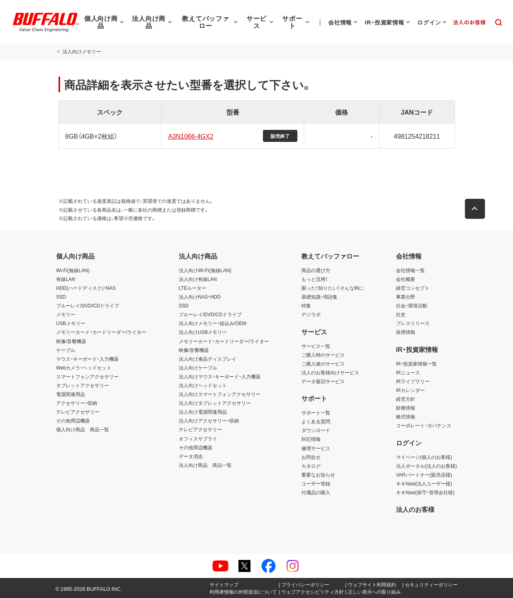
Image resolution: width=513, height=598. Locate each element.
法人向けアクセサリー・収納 (209, 420)
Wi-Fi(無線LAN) (72, 270)
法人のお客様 (415, 509)
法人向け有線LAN (198, 279)
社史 (401, 314)
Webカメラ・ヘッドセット (83, 367)
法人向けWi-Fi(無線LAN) (205, 270)
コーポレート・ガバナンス (423, 425)
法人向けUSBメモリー (203, 331)
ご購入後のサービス (323, 363)
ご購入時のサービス (323, 354)
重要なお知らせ (318, 474)
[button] (477, 209)
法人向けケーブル (198, 367)
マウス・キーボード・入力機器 (87, 358)
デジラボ (311, 314)
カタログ (311, 465)
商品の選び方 (315, 270)
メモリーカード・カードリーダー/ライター (101, 331)
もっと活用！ (314, 279)
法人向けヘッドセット (203, 385)
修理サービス (315, 448)
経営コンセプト (413, 287)
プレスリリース (413, 323)
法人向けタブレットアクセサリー (215, 402)
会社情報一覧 (410, 270)
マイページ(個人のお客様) (424, 457)
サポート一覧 (315, 412)
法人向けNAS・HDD (200, 296)
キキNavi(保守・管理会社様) (425, 492)
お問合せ (311, 457)
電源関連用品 (70, 394)
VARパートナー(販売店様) (424, 474)
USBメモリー (70, 323)
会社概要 (405, 279)
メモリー (65, 314)
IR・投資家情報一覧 (416, 363)
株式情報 (405, 416)
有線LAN (65, 279)
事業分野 (405, 296)
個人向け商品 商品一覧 (82, 429)
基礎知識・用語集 (319, 296)
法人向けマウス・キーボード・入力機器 (220, 376)
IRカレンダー (410, 390)
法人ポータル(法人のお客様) (426, 465)
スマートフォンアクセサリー (87, 376)
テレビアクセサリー (77, 411)
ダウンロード (315, 430)
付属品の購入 (315, 492)
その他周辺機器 (73, 420)
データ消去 (191, 456)
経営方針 (405, 398)
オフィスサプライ (198, 438)
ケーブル (65, 350)
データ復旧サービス (323, 381)
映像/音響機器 (71, 341)
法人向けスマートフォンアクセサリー (220, 394)
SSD (61, 296)
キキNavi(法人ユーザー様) (424, 483)
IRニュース (408, 372)
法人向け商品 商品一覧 (205, 465)
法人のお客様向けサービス (330, 372)
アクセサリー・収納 (76, 402)
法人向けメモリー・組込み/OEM (212, 323)
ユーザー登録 (315, 483)
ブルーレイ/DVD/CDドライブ (87, 305)
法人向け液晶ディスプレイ (207, 358)
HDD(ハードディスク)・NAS (86, 287)
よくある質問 (315, 421)
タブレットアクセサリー (82, 385)
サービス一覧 (315, 346)
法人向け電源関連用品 (203, 411)
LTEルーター (192, 287)
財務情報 (405, 407)
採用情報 (405, 331)
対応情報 (311, 438)
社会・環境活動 (411, 305)
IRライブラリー (413, 381)
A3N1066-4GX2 (189, 136)
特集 (306, 305)
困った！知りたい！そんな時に (332, 287)
